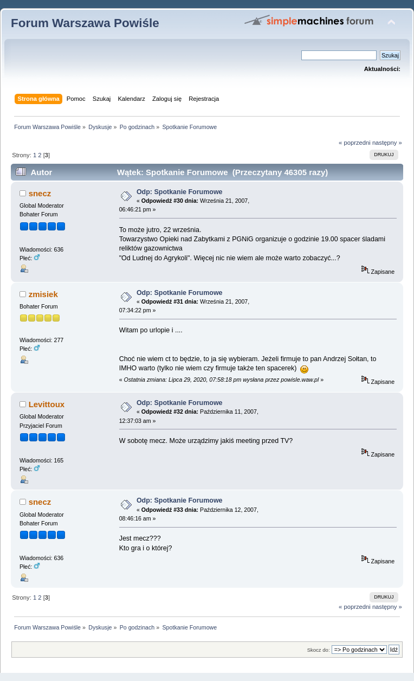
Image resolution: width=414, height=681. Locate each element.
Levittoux (47, 404)
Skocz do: (318, 650)
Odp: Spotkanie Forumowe (180, 192)
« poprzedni (355, 142)
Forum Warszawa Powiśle (85, 23)
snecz (40, 193)
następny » (387, 142)
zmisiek (43, 294)
